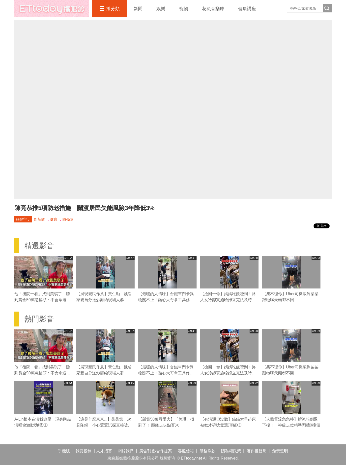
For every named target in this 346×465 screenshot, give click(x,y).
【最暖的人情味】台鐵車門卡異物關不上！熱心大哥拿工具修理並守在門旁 (166, 300)
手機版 (64, 451)
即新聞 (39, 219)
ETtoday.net (191, 458)
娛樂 (160, 8)
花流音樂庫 (213, 8)
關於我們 (126, 451)
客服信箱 (186, 451)
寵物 (183, 8)
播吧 (51, 8)
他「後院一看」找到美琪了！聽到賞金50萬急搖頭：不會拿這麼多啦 (42, 300)
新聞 (138, 8)
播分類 (113, 8)
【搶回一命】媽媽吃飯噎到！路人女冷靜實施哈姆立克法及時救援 (228, 300)
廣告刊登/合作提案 (155, 451)
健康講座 (247, 8)
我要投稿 (83, 451)
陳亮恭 (68, 219)
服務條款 (207, 451)
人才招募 (104, 451)
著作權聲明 (256, 451)
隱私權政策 (231, 451)
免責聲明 (280, 451)
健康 (54, 219)
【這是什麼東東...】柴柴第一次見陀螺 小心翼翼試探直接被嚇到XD (104, 425)
